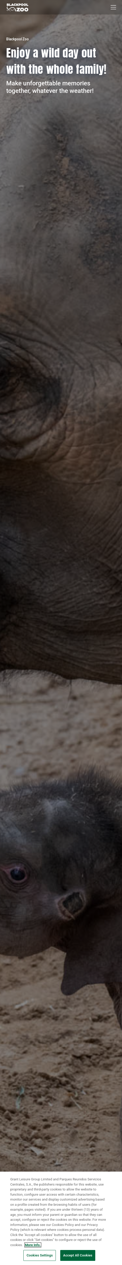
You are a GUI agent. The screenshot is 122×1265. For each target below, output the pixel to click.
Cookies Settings (39, 1255)
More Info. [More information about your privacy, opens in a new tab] (32, 1245)
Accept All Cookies (77, 1255)
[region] (61, 1218)
